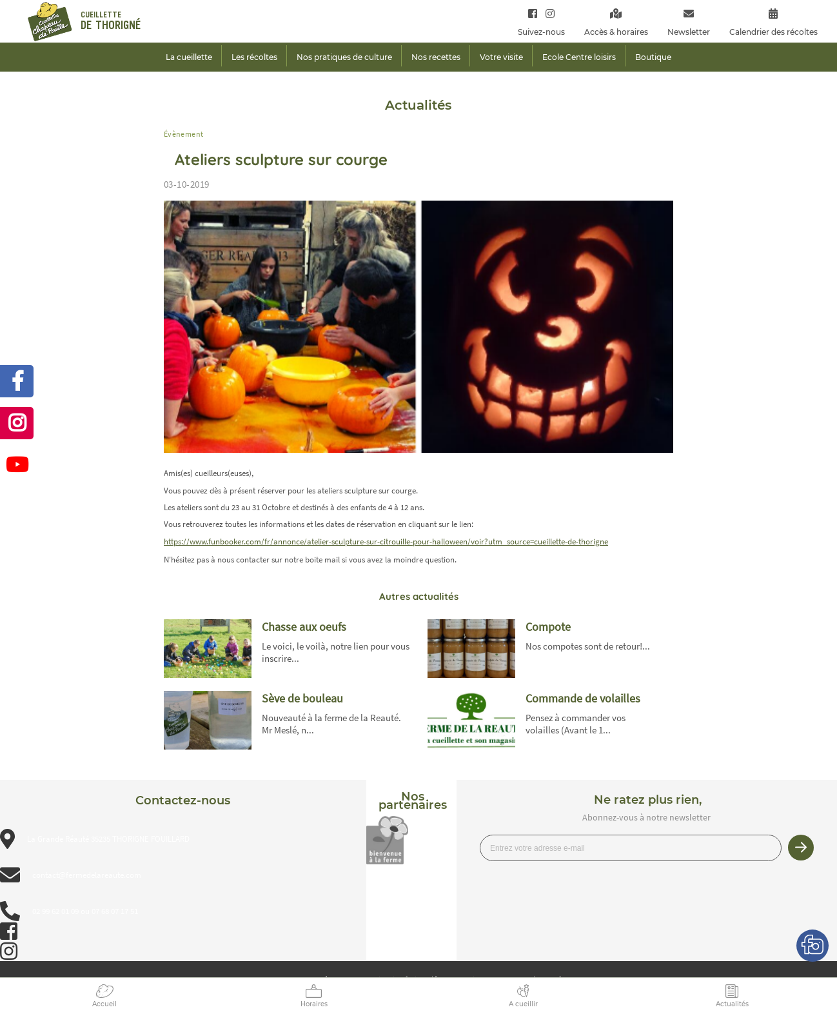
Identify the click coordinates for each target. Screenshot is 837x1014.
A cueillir (523, 1004)
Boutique (653, 57)
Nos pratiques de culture (344, 57)
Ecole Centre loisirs (579, 57)
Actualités (732, 1004)
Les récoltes (254, 57)
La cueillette (189, 57)
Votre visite (501, 57)
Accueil (104, 1004)
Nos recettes (435, 57)
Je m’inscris (801, 847)
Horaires (314, 1004)
